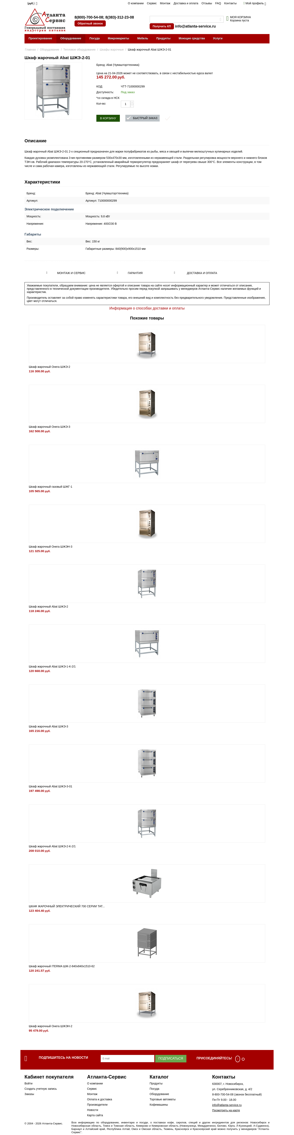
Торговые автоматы (163, 1099)
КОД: (99, 86)
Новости (92, 1110)
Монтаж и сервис (71, 273)
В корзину (108, 118)
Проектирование (40, 38)
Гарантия (135, 273)
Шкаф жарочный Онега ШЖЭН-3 (50, 546)
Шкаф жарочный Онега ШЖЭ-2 (49, 366)
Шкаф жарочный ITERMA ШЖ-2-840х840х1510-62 (62, 966)
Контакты (230, 3)
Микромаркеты (118, 38)
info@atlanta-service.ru (195, 26)
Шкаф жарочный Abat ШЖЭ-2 (48, 606)
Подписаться (170, 1058)
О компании (136, 3)
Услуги (218, 38)
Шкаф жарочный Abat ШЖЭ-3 (48, 726)
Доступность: (105, 92)
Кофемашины (159, 1104)
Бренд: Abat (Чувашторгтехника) (117, 64)
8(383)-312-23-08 (119, 17)
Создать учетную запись (40, 1088)
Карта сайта (95, 1115)
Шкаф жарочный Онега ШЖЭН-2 (50, 1026)
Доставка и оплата (186, 3)
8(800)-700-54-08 (89, 17)
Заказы (29, 1094)
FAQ (218, 3)
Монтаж (165, 3)
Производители (97, 1104)
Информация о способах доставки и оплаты (147, 308)
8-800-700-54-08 (222, 1094)
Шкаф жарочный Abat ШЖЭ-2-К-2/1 (52, 846)
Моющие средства (192, 38)
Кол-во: (101, 103)
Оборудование (70, 38)
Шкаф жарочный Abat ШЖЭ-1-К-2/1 (52, 666)
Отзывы (207, 3)
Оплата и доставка (99, 1099)
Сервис (152, 3)
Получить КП (162, 26)
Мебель (142, 38)
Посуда (94, 38)
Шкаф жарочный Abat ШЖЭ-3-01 (50, 786)
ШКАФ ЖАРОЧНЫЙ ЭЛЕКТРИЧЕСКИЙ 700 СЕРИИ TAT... (67, 906)
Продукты (163, 38)
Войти (28, 1083)
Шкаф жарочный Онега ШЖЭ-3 (49, 426)
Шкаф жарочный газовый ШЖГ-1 (50, 486)
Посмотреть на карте (226, 1110)
